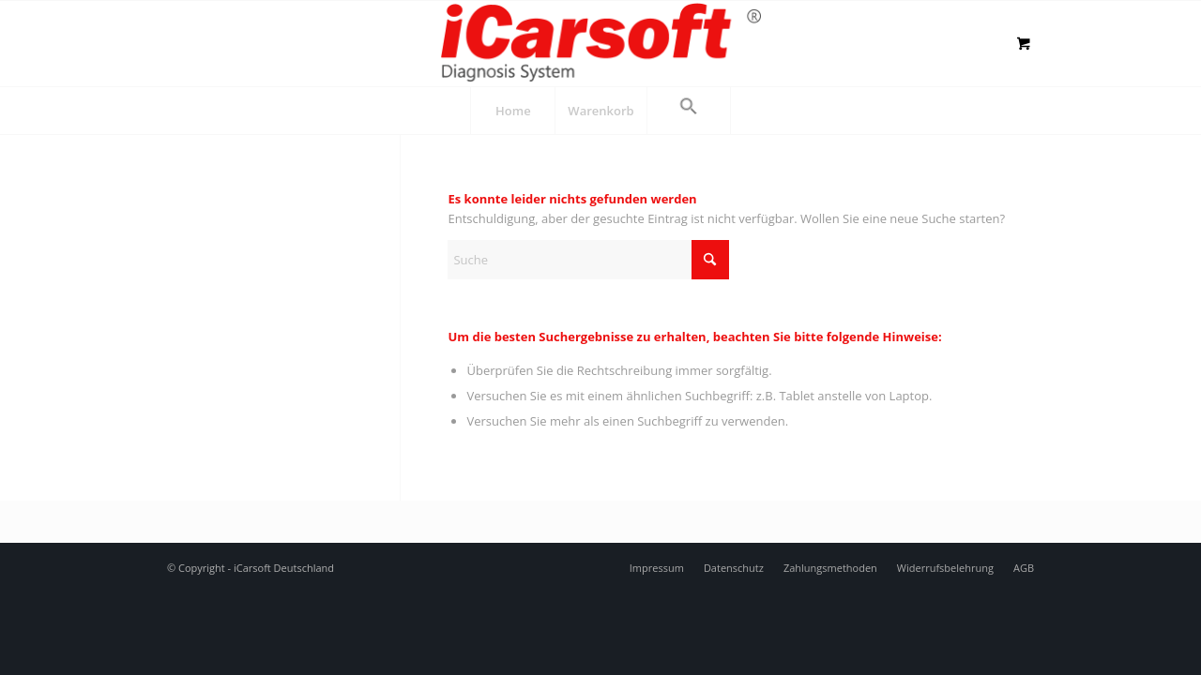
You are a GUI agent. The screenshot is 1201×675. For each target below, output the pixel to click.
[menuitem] (512, 110)
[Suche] (588, 259)
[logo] (600, 42)
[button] (688, 110)
